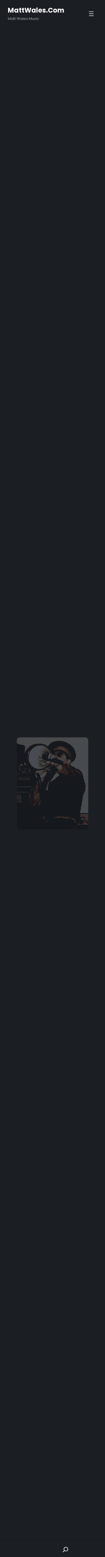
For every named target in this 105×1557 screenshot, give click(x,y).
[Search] (66, 1549)
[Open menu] (91, 14)
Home (13, 1549)
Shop (39, 1549)
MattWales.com (36, 10)
